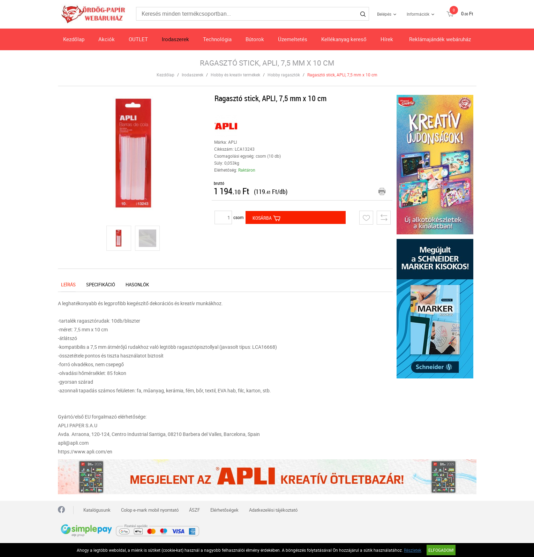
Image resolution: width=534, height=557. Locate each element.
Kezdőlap (73, 39)
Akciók (106, 39)
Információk (418, 14)
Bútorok (255, 39)
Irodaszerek (175, 39)
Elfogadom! (441, 550)
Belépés (384, 14)
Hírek (387, 39)
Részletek (412, 550)
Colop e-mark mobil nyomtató (150, 510)
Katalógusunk (97, 510)
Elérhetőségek (224, 510)
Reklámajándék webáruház (440, 39)
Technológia (217, 39)
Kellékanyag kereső (344, 39)
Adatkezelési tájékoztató (273, 510)
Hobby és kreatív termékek (235, 74)
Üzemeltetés (292, 39)
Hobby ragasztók (284, 74)
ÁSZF (194, 510)
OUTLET (138, 39)
